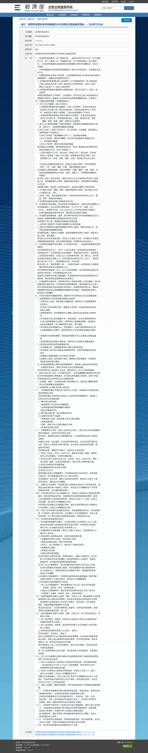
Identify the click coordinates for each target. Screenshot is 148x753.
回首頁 (123, 1)
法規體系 (62, 15)
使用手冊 (115, 1)
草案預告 (86, 15)
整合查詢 (129, 8)
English (131, 1)
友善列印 (127, 20)
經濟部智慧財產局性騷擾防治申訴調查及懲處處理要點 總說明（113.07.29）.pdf (64, 732)
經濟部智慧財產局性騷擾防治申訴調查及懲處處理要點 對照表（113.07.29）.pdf (64, 735)
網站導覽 (105, 1)
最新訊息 (50, 15)
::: (98, 1)
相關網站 (98, 15)
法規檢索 (74, 15)
